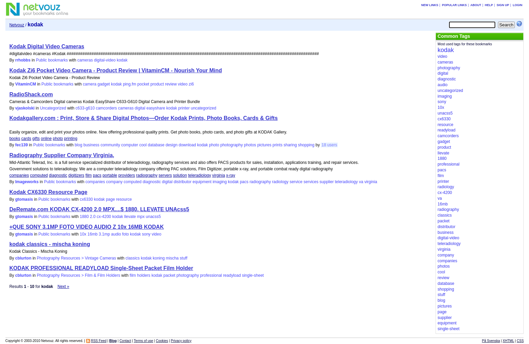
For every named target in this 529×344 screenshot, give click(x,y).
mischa (172, 258)
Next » (63, 286)
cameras (85, 60)
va (361, 181)
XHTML (508, 341)
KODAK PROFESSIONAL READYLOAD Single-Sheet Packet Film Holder (101, 268)
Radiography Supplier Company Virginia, (61, 155)
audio (116, 234)
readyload (232, 275)
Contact (125, 341)
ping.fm (129, 84)
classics (133, 258)
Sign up (503, 5)
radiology (280, 181)
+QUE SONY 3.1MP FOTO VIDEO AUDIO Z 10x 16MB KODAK (86, 227)
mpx (141, 216)
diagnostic (58, 175)
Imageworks (26, 181)
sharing (290, 145)
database (156, 145)
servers (165, 175)
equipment (202, 181)
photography (231, 145)
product (157, 84)
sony (146, 234)
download (187, 145)
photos (250, 145)
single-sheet (253, 275)
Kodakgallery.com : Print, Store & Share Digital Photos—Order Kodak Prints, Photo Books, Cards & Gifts (143, 118)
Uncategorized (53, 108)
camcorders (106, 108)
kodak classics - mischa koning (49, 244)
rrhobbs (22, 60)
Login (518, 5)
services (311, 181)
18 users (329, 145)
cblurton (23, 258)
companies (19, 175)
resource (124, 199)
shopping (306, 145)
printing (70, 138)
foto (125, 234)
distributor (183, 181)
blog (78, 145)
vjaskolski (24, 108)
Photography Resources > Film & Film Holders (78, 275)
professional (211, 275)
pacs (97, 175)
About (475, 5)
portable (110, 175)
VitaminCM (25, 84)
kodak (122, 60)
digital (140, 108)
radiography (146, 175)
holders (143, 275)
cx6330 (86, 199)
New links (430, 5)
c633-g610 (85, 108)
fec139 (21, 145)
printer (184, 108)
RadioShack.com (31, 94)
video (183, 84)
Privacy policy (181, 341)
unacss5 (153, 216)
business (91, 145)
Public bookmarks (52, 60)
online (46, 138)
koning (159, 258)
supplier (326, 181)
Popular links (454, 5)
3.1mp (104, 234)
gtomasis (24, 199)
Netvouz (16, 25)
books (14, 138)
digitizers (76, 175)
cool (143, 145)
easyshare (155, 108)
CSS (520, 341)
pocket (143, 84)
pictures (264, 145)
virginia (218, 175)
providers (126, 175)
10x (83, 234)
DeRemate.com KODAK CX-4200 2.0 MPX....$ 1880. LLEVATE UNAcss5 (99, 209)
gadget (104, 84)
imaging (220, 181)
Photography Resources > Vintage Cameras (76, 258)
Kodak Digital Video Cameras (46, 46)
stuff (183, 258)
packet (169, 275)
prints (277, 145)
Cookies (162, 341)
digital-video (105, 60)
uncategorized (203, 108)
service (295, 181)
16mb (92, 234)
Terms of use (143, 341)
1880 (84, 216)
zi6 (191, 84)
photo (58, 138)
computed (39, 175)
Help (489, 5)
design (171, 145)
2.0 (93, 216)
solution (180, 175)
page (110, 199)
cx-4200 (104, 216)
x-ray (230, 175)
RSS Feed (98, 341)
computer (129, 145)
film (88, 175)
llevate (130, 216)
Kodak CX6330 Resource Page (48, 192)
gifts (36, 138)
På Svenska (491, 341)
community (110, 145)
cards (26, 138)
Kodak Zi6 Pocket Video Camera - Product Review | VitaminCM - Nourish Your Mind (115, 70)
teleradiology (199, 175)
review (171, 84)
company (114, 181)
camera (89, 84)
